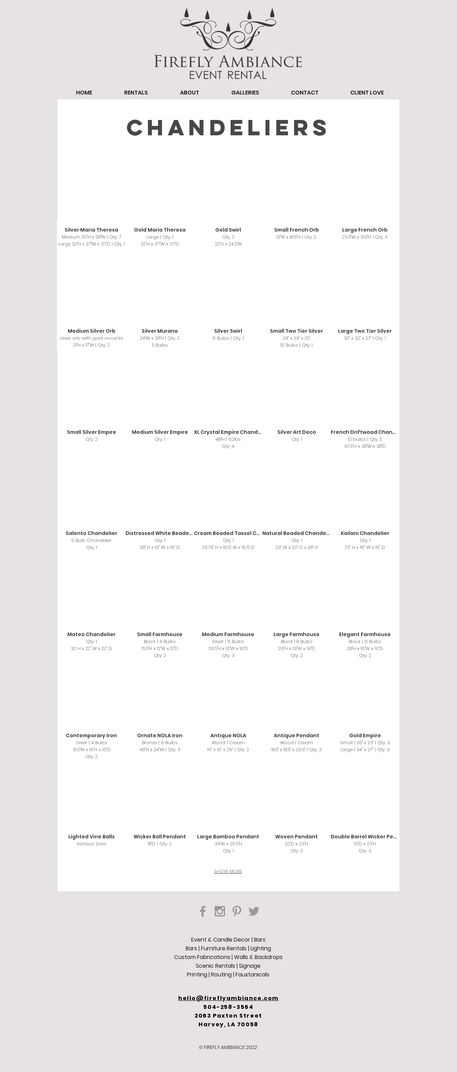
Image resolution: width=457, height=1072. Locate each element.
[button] (91, 208)
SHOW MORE (228, 871)
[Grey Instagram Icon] (219, 911)
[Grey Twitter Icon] (254, 911)
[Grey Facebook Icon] (202, 911)
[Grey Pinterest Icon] (237, 911)
